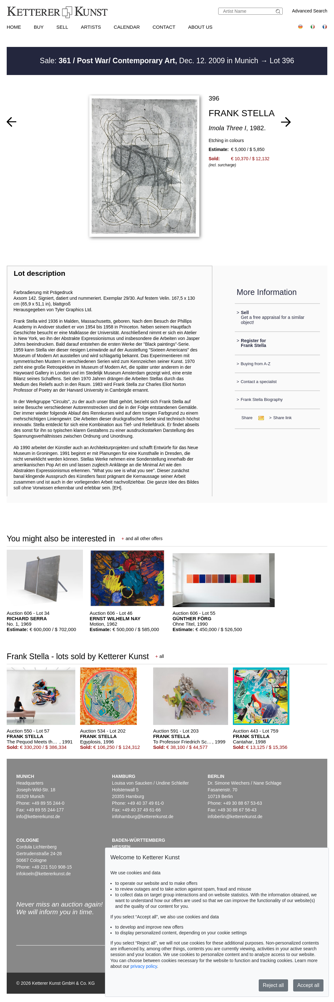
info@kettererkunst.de (38, 816)
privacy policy (143, 966)
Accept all (308, 985)
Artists (91, 27)
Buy (39, 27)
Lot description (39, 273)
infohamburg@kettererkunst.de (142, 816)
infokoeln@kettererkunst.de (43, 873)
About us (200, 27)
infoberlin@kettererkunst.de (235, 816)
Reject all (273, 985)
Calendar (127, 27)
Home (14, 27)
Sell (62, 27)
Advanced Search (310, 10)
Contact (163, 27)
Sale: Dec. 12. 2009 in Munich (150, 61)
